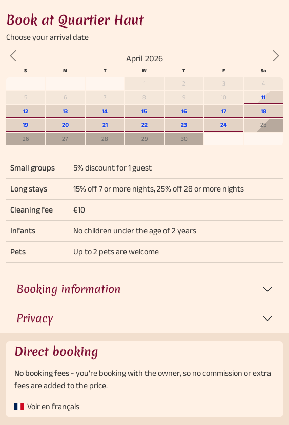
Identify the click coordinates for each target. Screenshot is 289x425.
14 (105, 111)
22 (144, 124)
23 (184, 124)
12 (25, 111)
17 (223, 111)
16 (184, 111)
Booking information (68, 289)
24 (223, 124)
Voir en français (53, 406)
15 (144, 111)
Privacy (34, 318)
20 (65, 124)
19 (25, 124)
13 (65, 111)
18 (263, 111)
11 (263, 97)
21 (105, 124)
